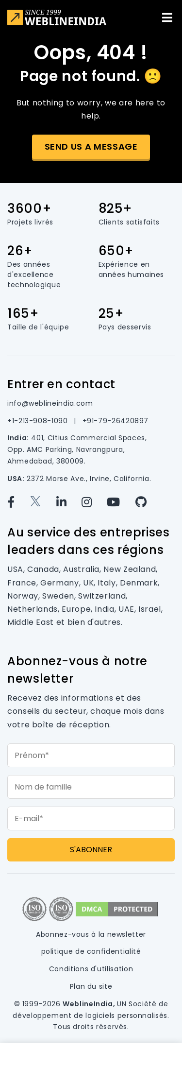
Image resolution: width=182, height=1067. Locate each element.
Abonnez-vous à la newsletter (91, 934)
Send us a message (91, 146)
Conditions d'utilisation (91, 969)
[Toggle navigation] (167, 17)
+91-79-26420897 (116, 421)
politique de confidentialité (91, 951)
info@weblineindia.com (50, 403)
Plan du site (91, 986)
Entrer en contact (61, 384)
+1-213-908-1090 (38, 421)
